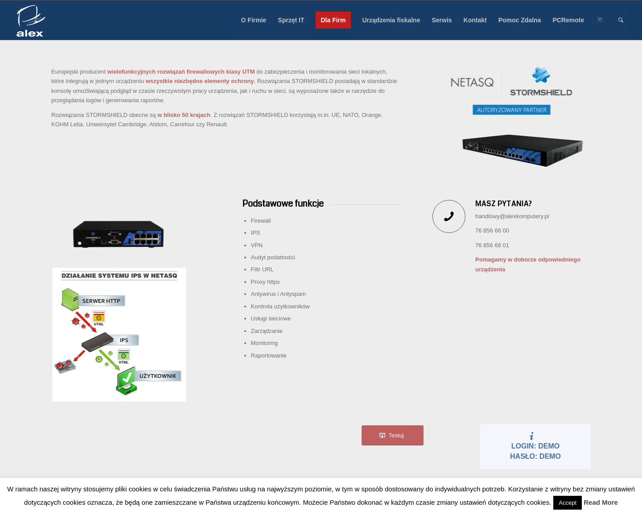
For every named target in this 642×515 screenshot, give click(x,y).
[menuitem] (253, 20)
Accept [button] (567, 502)
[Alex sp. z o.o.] (30, 20)
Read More (601, 502)
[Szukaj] (621, 20)
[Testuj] (393, 435)
